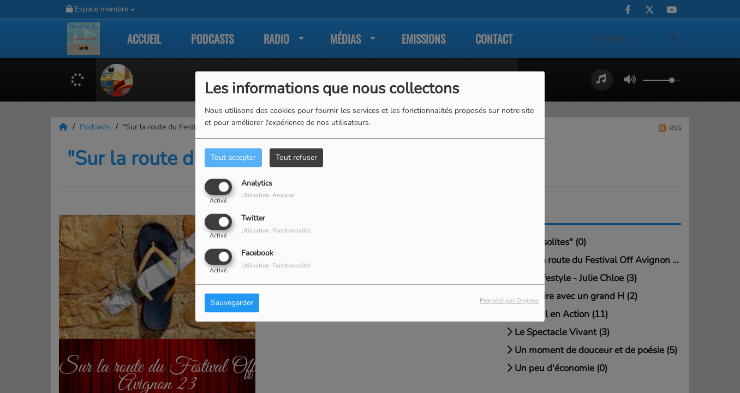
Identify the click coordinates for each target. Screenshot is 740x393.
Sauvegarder (232, 303)
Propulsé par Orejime (509, 301)
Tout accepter (233, 157)
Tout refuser (296, 157)
